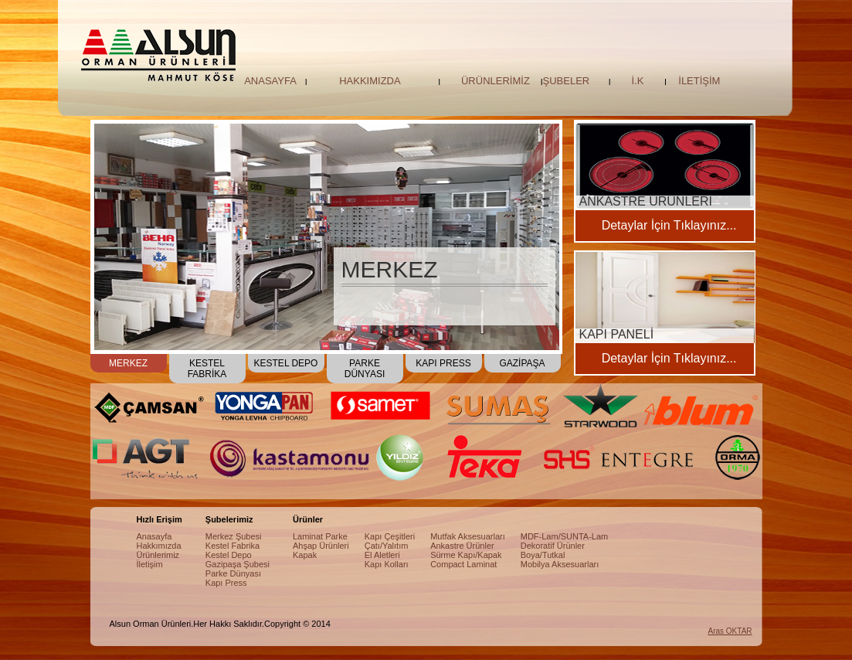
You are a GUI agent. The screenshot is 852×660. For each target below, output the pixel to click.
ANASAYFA (270, 81)
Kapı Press (226, 582)
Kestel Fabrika (232, 545)
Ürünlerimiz (158, 555)
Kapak (305, 555)
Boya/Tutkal (543, 555)
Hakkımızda (159, 545)
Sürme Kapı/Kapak (465, 555)
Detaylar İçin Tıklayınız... (669, 225)
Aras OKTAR (730, 631)
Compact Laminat (463, 564)
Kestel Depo (228, 555)
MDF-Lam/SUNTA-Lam (564, 536)
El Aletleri (382, 555)
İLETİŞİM (699, 81)
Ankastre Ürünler (462, 545)
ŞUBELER (566, 81)
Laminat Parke (320, 536)
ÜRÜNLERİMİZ (495, 81)
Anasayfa (154, 536)
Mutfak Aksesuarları (467, 536)
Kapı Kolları (387, 564)
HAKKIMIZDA (369, 81)
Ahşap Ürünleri (321, 545)
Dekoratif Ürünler (553, 545)
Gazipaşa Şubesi (237, 564)
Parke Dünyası (233, 573)
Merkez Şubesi (233, 536)
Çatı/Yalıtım (387, 545)
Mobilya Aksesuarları (560, 564)
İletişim (150, 564)
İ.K (637, 81)
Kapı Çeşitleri (390, 536)
